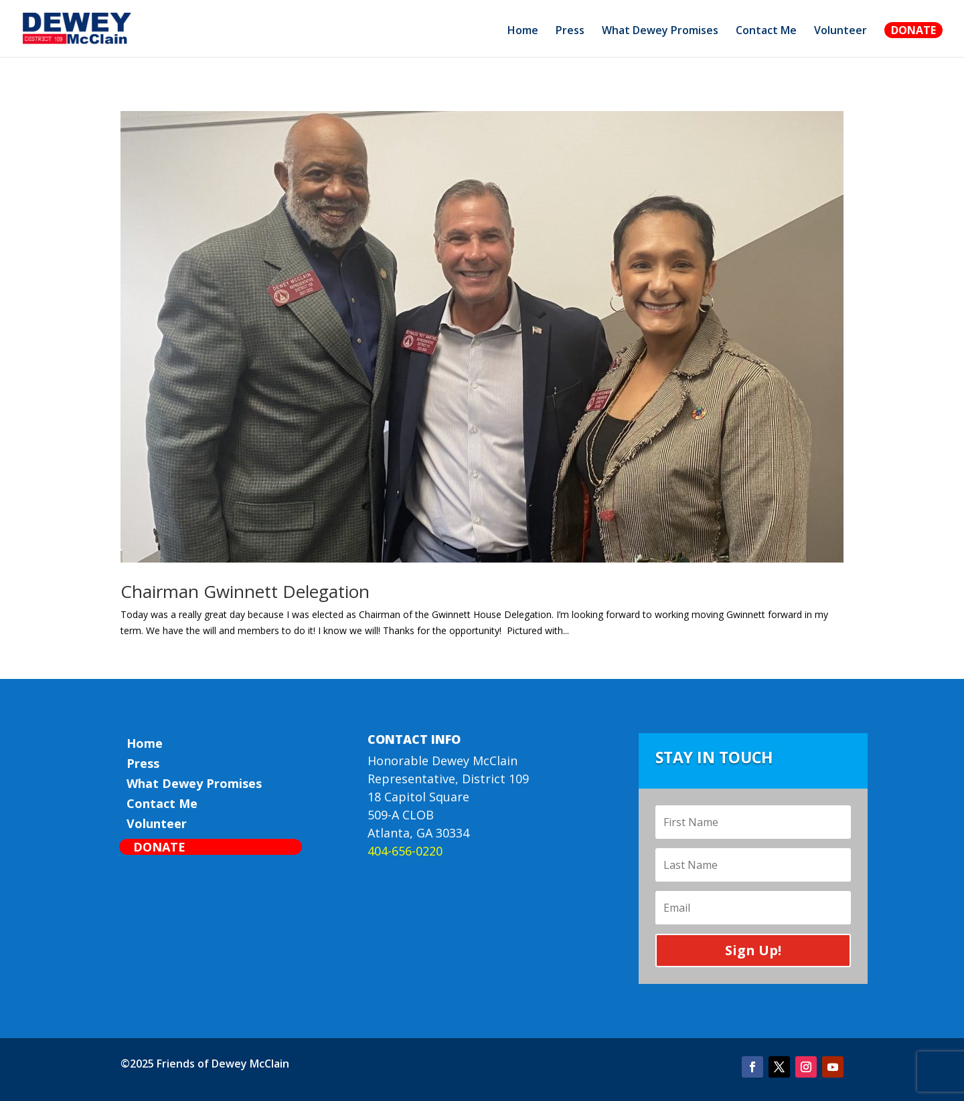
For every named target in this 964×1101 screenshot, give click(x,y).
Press (570, 31)
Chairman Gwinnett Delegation (245, 591)
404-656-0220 (405, 851)
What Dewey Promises (660, 31)
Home (522, 31)
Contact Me (766, 31)
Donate (913, 30)
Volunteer (840, 31)
